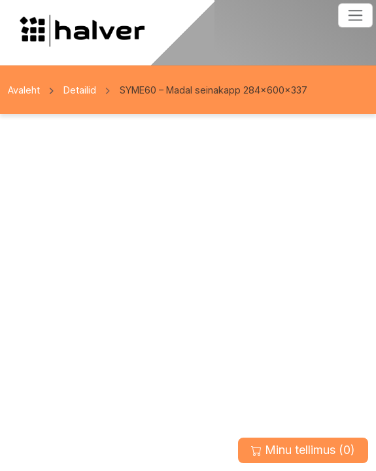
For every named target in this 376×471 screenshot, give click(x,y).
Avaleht (24, 90)
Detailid (79, 90)
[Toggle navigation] (355, 15)
